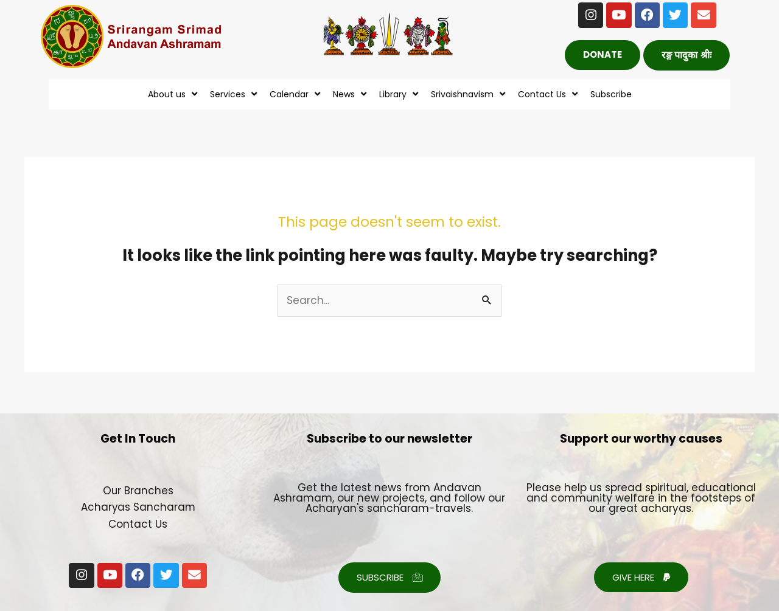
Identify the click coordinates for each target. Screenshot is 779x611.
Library (400, 94)
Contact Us (549, 94)
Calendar (296, 94)
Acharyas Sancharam (138, 507)
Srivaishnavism (469, 94)
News (351, 94)
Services (235, 94)
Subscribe (611, 94)
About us (174, 94)
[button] (686, 55)
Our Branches (137, 490)
